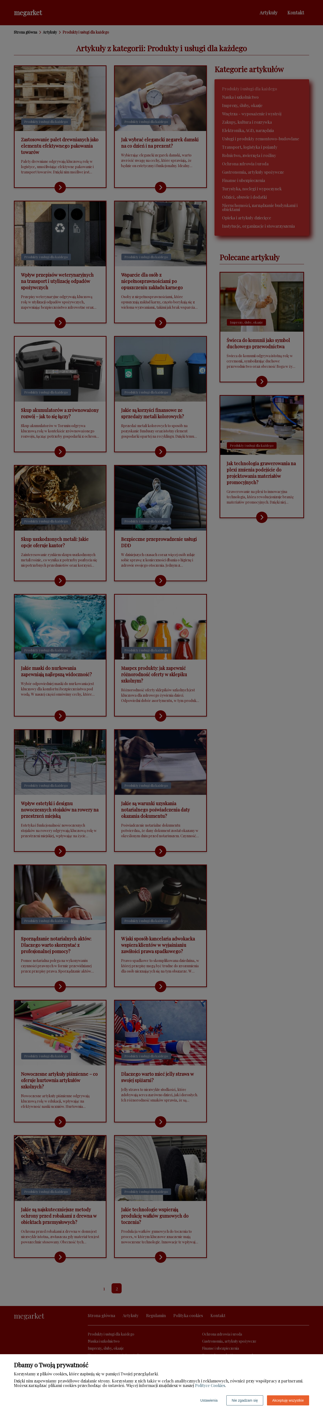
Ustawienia (209, 1400)
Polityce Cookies (210, 1385)
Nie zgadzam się (245, 1400)
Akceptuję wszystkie (288, 1400)
